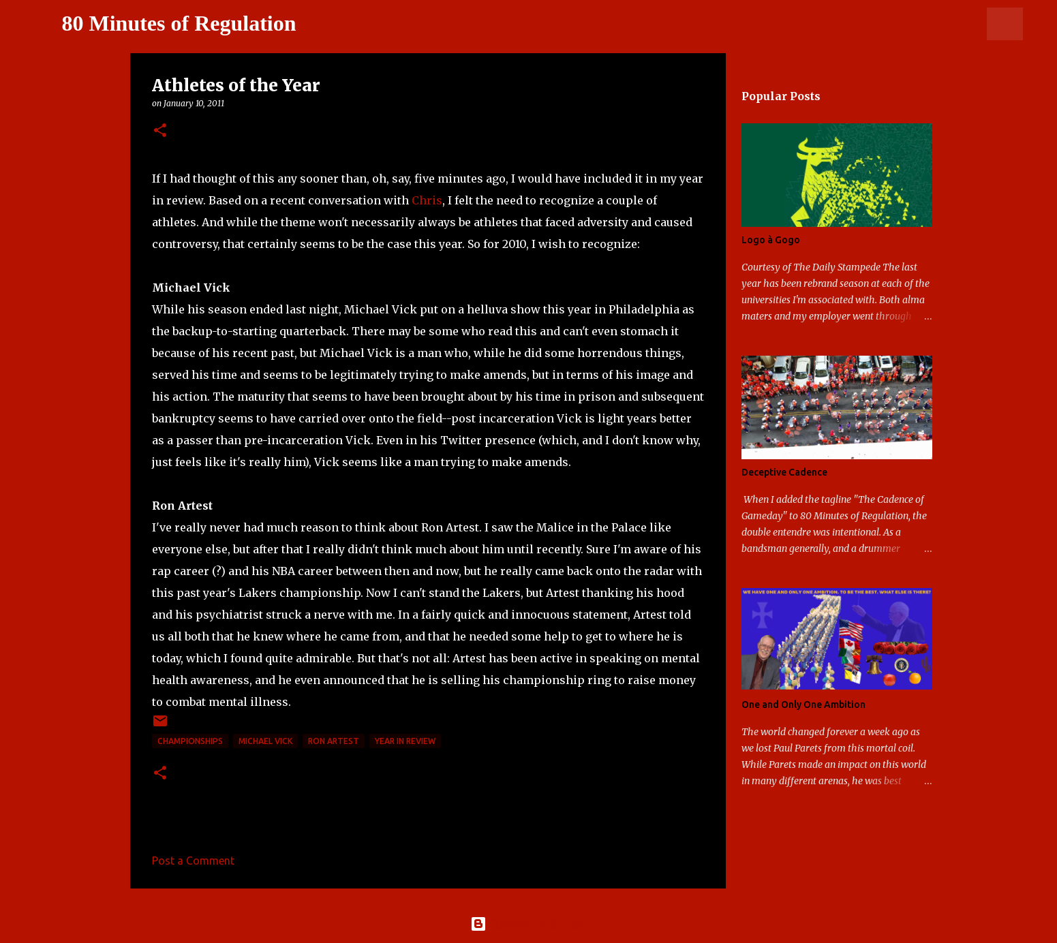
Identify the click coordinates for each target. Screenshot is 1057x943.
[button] (160, 131)
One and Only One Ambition (803, 704)
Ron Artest (333, 741)
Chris (427, 200)
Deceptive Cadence (784, 472)
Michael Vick (265, 741)
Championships (190, 741)
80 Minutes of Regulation (179, 23)
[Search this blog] (951, 23)
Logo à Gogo (770, 239)
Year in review (405, 741)
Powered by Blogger (528, 924)
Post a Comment (193, 860)
